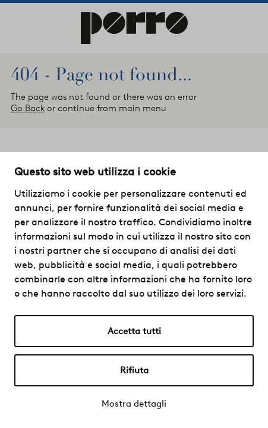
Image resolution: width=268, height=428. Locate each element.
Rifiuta (134, 370)
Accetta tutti (134, 331)
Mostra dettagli (134, 403)
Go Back (28, 108)
